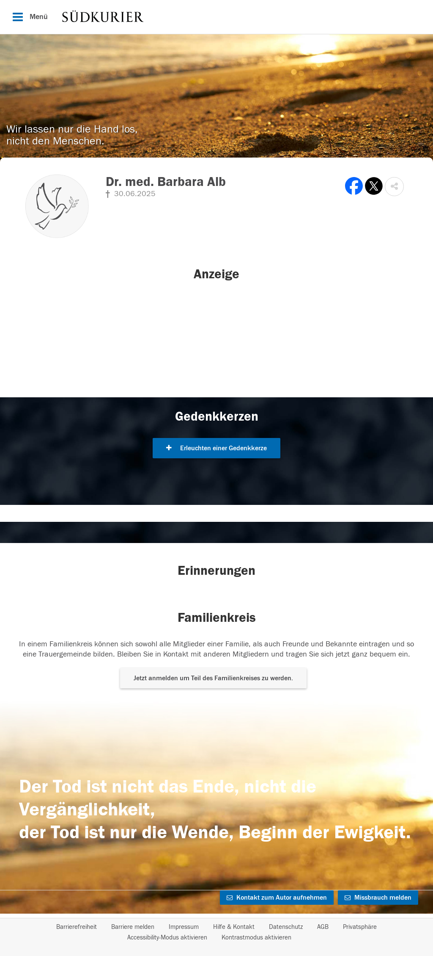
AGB (323, 927)
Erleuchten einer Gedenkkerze (216, 448)
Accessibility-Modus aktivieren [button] (167, 937)
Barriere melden (132, 927)
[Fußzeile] (216, 932)
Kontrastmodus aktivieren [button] (256, 937)
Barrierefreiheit (76, 927)
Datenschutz (286, 927)
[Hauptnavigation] (216, 17)
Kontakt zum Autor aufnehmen (277, 897)
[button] (394, 186)
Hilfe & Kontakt (234, 927)
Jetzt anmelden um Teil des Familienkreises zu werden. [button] (213, 678)
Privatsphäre (360, 927)
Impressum (184, 927)
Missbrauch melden (378, 897)
